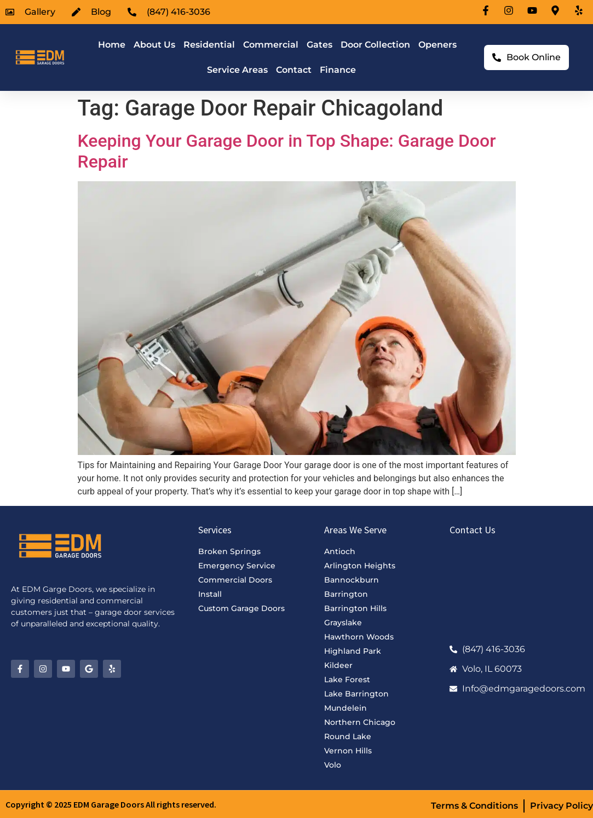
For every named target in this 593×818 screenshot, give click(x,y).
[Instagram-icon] (510, 10)
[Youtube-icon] (534, 10)
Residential (209, 44)
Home (111, 44)
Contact (294, 70)
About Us (154, 44)
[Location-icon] (557, 10)
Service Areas (237, 70)
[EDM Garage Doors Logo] (39, 57)
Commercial (270, 44)
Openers (437, 44)
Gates (319, 44)
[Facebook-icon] (487, 10)
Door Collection (375, 44)
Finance (338, 70)
